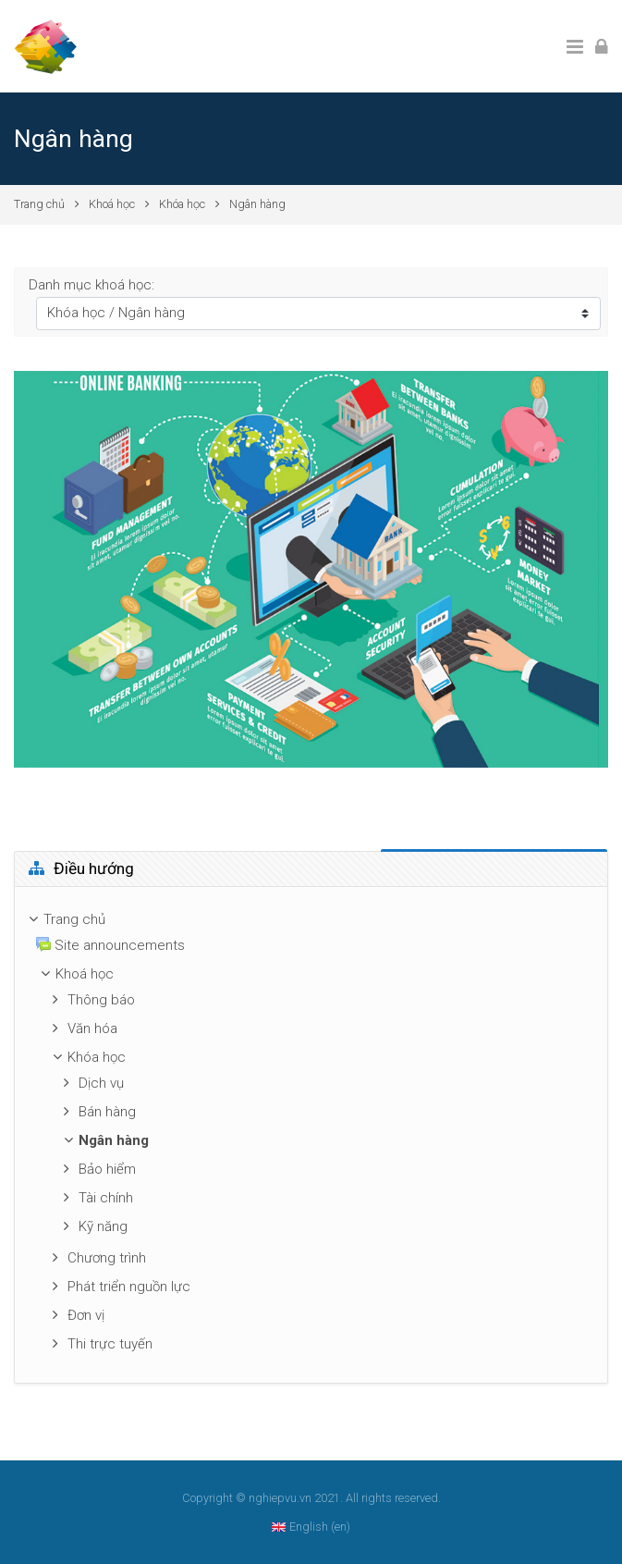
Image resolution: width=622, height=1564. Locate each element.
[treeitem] (311, 919)
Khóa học (182, 204)
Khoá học (112, 204)
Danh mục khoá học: (91, 285)
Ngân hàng (257, 204)
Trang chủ (39, 204)
